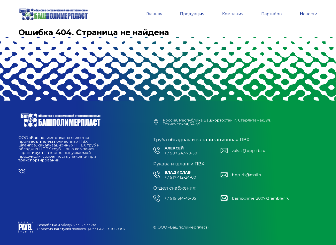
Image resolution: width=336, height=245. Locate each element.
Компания (233, 13)
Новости (309, 13)
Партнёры (271, 13)
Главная (154, 13)
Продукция (192, 13)
